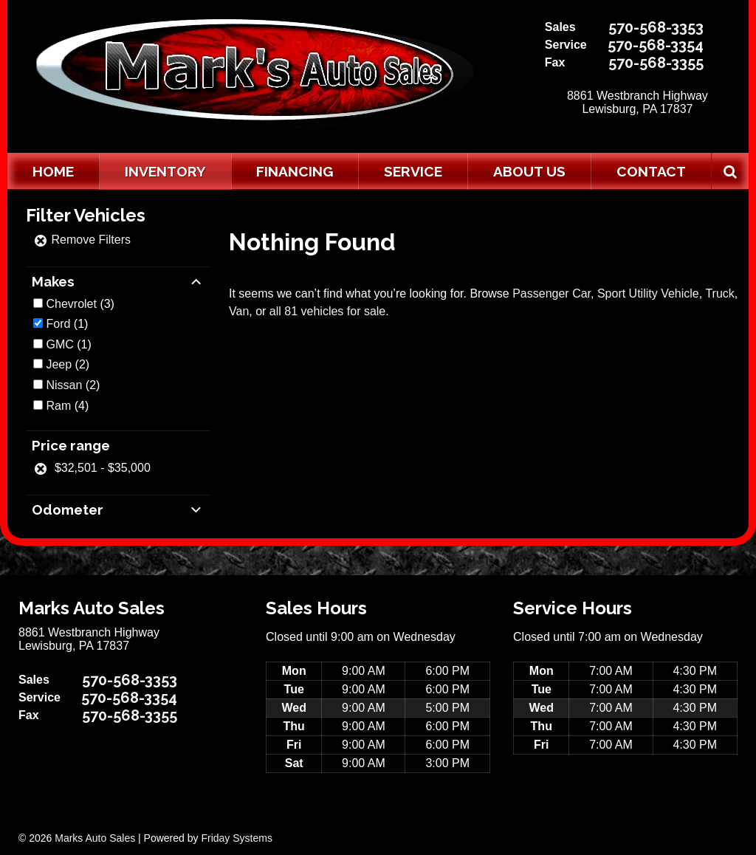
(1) (67, 323)
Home (53, 171)
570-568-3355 (656, 63)
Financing (294, 171)
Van (239, 311)
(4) (67, 405)
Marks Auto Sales (95, 838)
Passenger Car (551, 293)
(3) (80, 304)
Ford (58, 323)
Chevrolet (71, 304)
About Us (529, 171)
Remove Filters (82, 239)
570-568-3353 (656, 27)
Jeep (59, 364)
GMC (59, 344)
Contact (651, 171)
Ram (58, 405)
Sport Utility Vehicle (648, 293)
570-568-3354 (656, 45)
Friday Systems (236, 838)
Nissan (64, 385)
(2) (67, 364)
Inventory (165, 171)
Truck (719, 293)
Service (413, 171)
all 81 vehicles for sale (327, 311)
